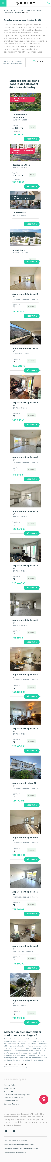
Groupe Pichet (10, 1085)
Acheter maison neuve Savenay (15, 1067)
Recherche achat (17, 10)
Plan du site (8, 1091)
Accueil (6, 10)
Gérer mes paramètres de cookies (15, 1153)
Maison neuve (30, 10)
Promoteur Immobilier (13, 1098)
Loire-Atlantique (15, 13)
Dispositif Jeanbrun (12, 1104)
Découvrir (31, 139)
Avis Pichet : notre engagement (17, 1094)
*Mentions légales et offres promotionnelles (18, 1145)
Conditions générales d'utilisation (15, 1141)
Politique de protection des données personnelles (21, 1149)
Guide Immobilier (11, 1101)
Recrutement (9, 1088)
